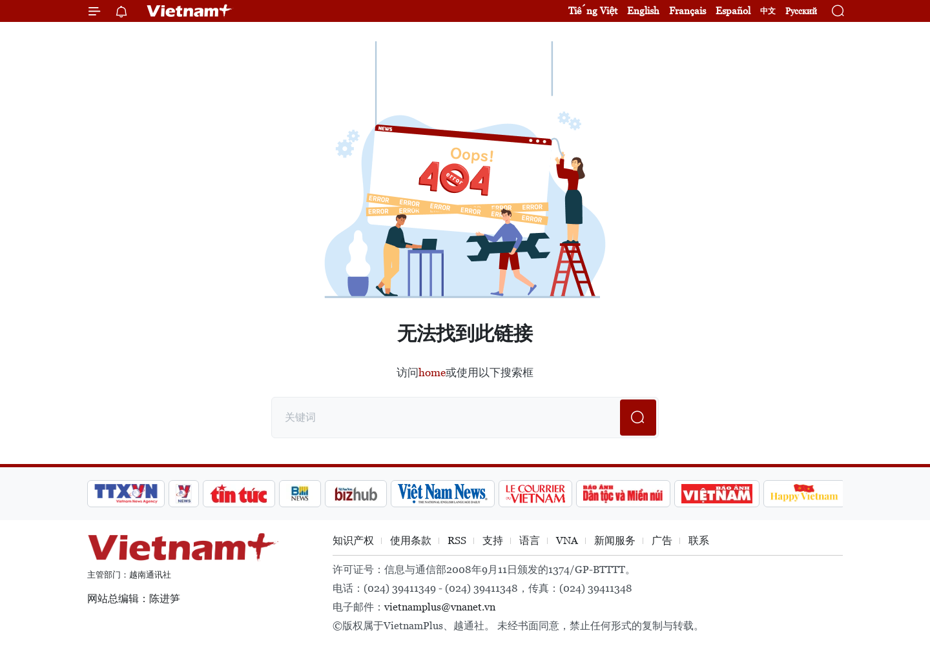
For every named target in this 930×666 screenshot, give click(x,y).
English (643, 10)
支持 (492, 540)
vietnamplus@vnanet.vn (439, 607)
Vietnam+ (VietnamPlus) (189, 11)
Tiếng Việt (592, 10)
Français (687, 10)
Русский (801, 11)
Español (733, 10)
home (432, 372)
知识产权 (353, 540)
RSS (457, 540)
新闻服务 (615, 540)
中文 (768, 10)
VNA (567, 540)
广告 (662, 540)
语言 (529, 540)
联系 (698, 540)
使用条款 (410, 540)
